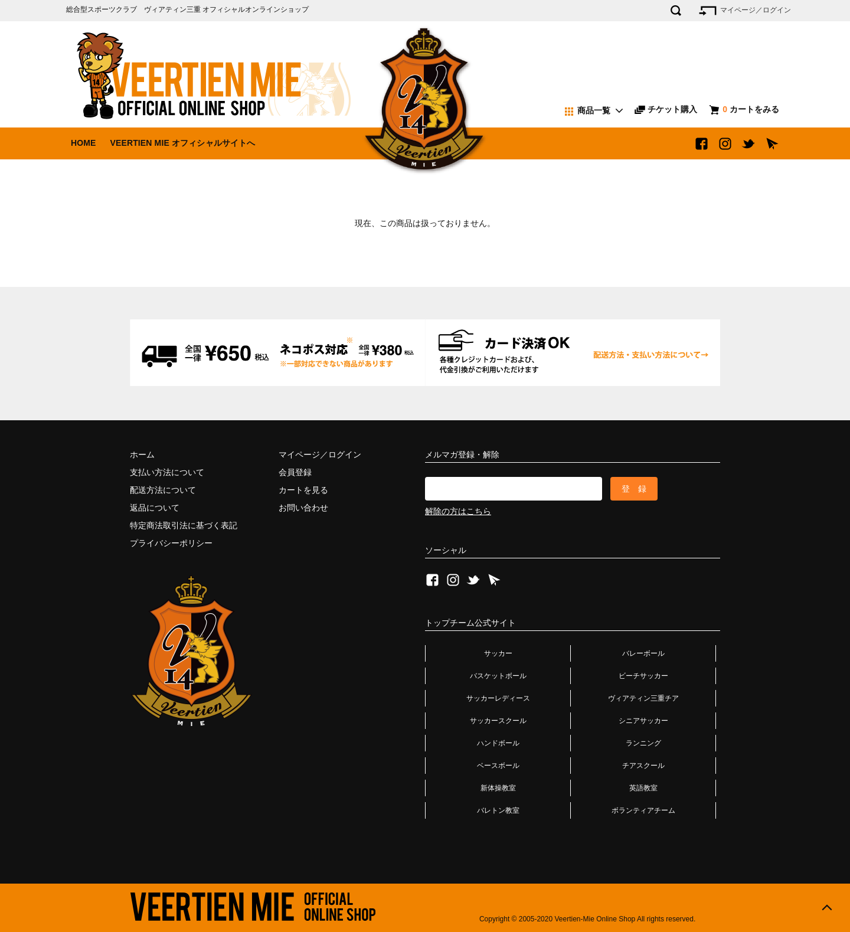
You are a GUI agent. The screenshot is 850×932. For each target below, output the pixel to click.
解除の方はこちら (458, 511)
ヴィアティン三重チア (643, 698)
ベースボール (498, 765)
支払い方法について (167, 472)
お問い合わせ (303, 507)
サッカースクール (498, 721)
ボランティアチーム (643, 810)
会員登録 (295, 472)
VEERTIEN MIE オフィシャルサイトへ (182, 143)
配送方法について (163, 490)
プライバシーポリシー (171, 543)
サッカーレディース (498, 698)
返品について (154, 507)
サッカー (498, 653)
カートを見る (303, 490)
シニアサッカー (643, 721)
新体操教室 (498, 788)
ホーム (142, 454)
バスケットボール (498, 676)
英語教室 (643, 788)
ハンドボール (498, 743)
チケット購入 (666, 109)
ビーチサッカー (643, 676)
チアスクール (643, 765)
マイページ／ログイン (744, 10)
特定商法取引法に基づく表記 (183, 525)
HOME (83, 143)
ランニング (643, 743)
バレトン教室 (498, 810)
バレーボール (643, 653)
